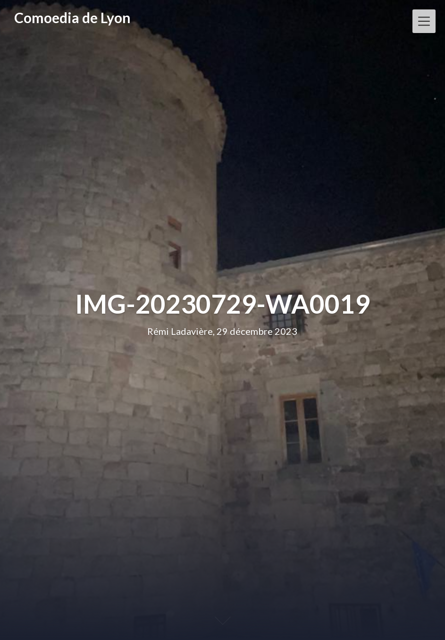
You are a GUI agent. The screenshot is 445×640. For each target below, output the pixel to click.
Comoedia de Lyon (72, 17)
